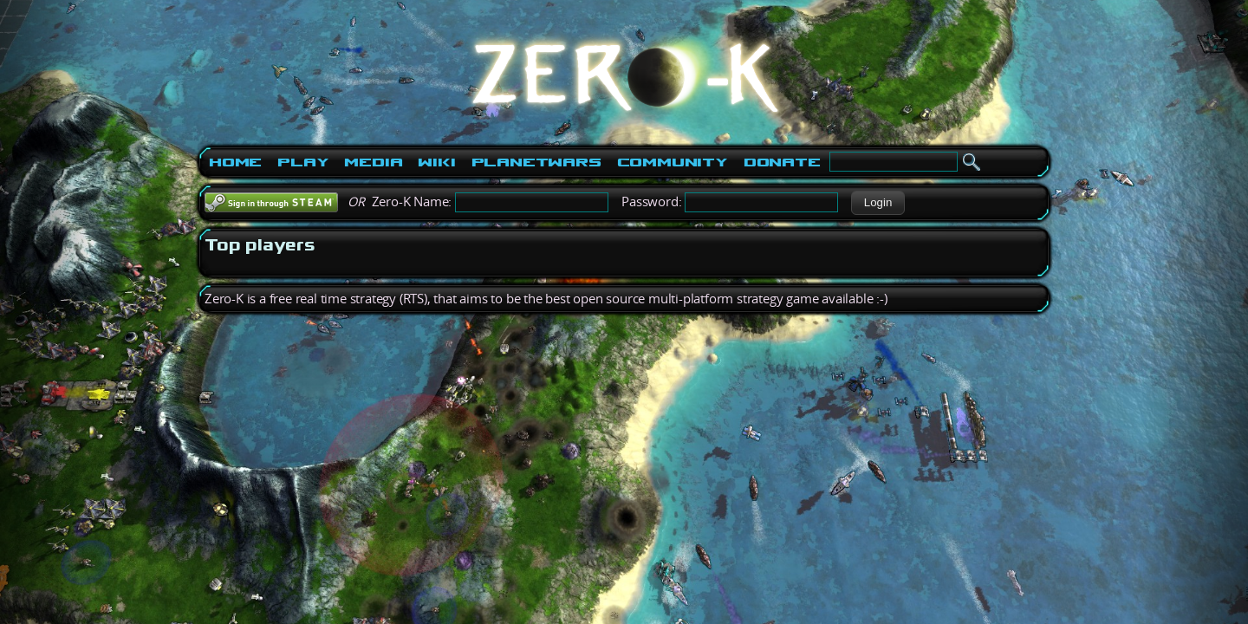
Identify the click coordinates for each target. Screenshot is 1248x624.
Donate (782, 162)
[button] (877, 203)
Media (373, 162)
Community (672, 162)
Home (235, 162)
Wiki (436, 162)
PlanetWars (536, 162)
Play (302, 162)
